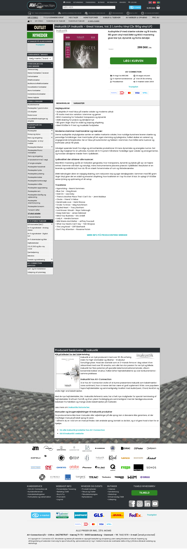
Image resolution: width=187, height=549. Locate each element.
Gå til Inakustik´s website (72, 434)
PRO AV (155, 17)
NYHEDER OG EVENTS (91, 486)
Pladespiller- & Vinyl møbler (35, 141)
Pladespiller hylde (35, 169)
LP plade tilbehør (34, 216)
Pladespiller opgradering (37, 187)
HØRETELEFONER (90, 17)
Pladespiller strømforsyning (34, 201)
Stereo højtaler (33, 97)
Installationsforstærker (36, 93)
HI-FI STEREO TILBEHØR (36, 220)
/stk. (150, 47)
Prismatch (61, 497)
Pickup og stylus (34, 133)
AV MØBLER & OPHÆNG (136, 17)
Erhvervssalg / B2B (116, 497)
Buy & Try (61, 495)
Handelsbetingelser (36, 495)
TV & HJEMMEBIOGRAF (53, 17)
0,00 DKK (151, 8)
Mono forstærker (34, 90)
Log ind (133, 2)
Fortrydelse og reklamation (39, 497)
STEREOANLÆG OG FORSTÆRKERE (35, 64)
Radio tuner (32, 114)
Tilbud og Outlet (88, 492)
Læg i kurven (133, 61)
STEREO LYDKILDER (34, 101)
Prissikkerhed (118, 82)
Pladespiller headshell (36, 166)
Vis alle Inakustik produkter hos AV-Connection (82, 430)
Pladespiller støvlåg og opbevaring (37, 195)
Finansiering (90, 2)
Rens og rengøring (35, 137)
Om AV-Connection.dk (37, 489)
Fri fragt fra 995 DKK (120, 76)
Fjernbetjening (33, 252)
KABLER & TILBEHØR (112, 17)
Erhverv (123, 2)
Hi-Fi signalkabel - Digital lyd (38, 234)
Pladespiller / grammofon (38, 107)
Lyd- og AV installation (37, 268)
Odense (111, 489)
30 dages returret (143, 76)
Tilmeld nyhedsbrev (144, 486)
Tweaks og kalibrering (36, 259)
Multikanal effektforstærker (38, 83)
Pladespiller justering (36, 173)
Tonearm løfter (33, 209)
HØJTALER (73, 17)
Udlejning (112, 500)
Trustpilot (40, 45)
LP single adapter (34, 162)
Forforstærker (33, 76)
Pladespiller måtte (35, 183)
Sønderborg (113, 492)
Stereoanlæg (33, 69)
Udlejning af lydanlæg (37, 272)
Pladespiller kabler (35, 176)
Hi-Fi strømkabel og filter (37, 239)
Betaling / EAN (63, 492)
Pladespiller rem (34, 190)
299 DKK (142, 47)
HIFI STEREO (33, 17)
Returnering (78, 2)
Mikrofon (31, 255)
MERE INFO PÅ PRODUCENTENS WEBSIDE (107, 235)
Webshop (112, 495)
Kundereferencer (35, 492)
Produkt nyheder (89, 489)
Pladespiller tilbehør (35, 146)
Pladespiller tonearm (36, 206)
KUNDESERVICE (34, 486)
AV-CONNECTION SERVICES (34, 263)
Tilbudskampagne (90, 495)
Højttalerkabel (33, 242)
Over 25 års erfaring (144, 79)
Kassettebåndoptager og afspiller (38, 119)
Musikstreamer (33, 104)
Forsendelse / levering (66, 489)
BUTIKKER (112, 486)
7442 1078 (123, 535)
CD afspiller (32, 111)
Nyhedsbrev (87, 497)
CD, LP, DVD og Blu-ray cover (36, 247)
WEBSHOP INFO (63, 486)
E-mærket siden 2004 (145, 82)
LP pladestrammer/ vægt (38, 159)
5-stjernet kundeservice (122, 79)
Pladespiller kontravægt (37, 180)
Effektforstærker (34, 79)
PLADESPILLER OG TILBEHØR (34, 125)
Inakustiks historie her (78, 408)
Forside (68, 2)
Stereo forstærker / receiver (38, 72)
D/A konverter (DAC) (35, 224)
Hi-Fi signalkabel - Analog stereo (38, 228)
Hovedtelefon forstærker (37, 86)
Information (112, 2)
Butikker (101, 2)
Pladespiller (32, 130)
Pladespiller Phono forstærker (35, 151)
